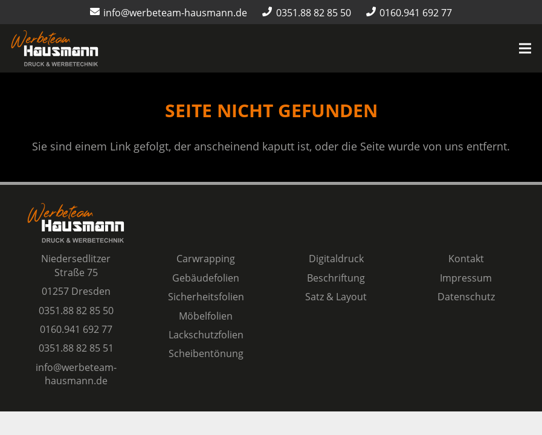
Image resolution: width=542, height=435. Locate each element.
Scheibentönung (206, 353)
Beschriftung (336, 278)
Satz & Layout (336, 296)
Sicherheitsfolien (206, 296)
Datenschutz (466, 296)
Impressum (466, 278)
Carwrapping (205, 258)
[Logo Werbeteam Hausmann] (54, 48)
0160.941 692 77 (76, 329)
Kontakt (466, 258)
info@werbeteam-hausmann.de (76, 374)
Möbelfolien (206, 316)
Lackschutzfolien (206, 334)
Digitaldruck (336, 258)
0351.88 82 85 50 (76, 310)
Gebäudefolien (205, 278)
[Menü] (525, 48)
